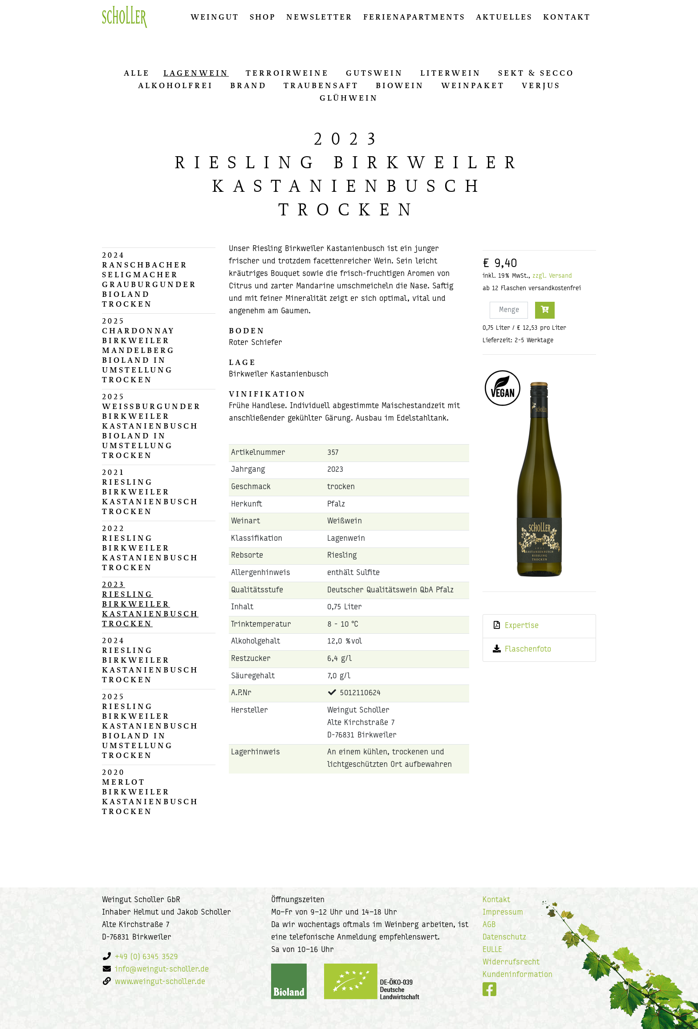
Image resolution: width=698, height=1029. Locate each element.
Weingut (215, 17)
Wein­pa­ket (473, 85)
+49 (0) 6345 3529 (146, 957)
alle (137, 73)
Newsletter (319, 17)
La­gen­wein (196, 73)
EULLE (492, 950)
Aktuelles (504, 17)
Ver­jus (541, 85)
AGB (489, 925)
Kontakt (567, 17)
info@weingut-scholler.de (162, 969)
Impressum (503, 912)
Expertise (522, 626)
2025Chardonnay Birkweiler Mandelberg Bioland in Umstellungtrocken (138, 350)
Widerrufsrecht (511, 962)
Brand (248, 85)
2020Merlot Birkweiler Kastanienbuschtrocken (150, 792)
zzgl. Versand (552, 276)
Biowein (400, 85)
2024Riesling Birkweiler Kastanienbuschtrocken (150, 660)
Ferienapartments (414, 17)
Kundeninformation (517, 975)
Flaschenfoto (528, 649)
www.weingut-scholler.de (160, 982)
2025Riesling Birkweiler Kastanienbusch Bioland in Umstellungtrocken (150, 726)
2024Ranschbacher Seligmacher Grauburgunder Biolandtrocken (149, 279)
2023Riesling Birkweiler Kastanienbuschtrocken (150, 604)
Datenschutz (504, 937)
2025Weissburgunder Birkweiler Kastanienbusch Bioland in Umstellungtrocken (151, 426)
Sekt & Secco (536, 73)
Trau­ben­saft (321, 85)
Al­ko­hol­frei (175, 85)
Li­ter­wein (450, 73)
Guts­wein (374, 73)
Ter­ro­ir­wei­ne (287, 73)
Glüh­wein (349, 98)
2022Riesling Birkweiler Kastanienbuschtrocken (150, 548)
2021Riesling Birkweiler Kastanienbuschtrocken (150, 492)
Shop (263, 17)
